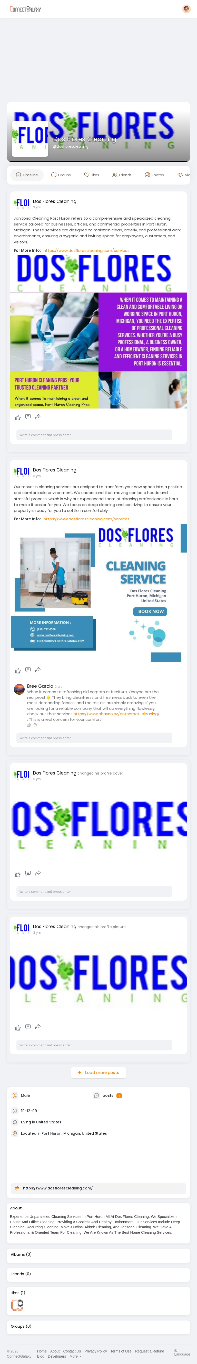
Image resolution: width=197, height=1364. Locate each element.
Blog (40, 1356)
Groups (18, 1326)
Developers (57, 1356)
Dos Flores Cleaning (84, 139)
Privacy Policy (96, 1351)
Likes (15, 1293)
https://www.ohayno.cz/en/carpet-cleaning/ (117, 713)
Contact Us (72, 1351)
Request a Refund (149, 1351)
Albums (18, 1254)
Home (42, 1351)
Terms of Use (121, 1351)
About (55, 1351)
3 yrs (37, 207)
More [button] (75, 1356)
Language (182, 1352)
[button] (186, 9)
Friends (17, 1274)
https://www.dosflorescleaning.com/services (87, 250)
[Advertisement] (98, 61)
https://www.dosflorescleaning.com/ (58, 1188)
